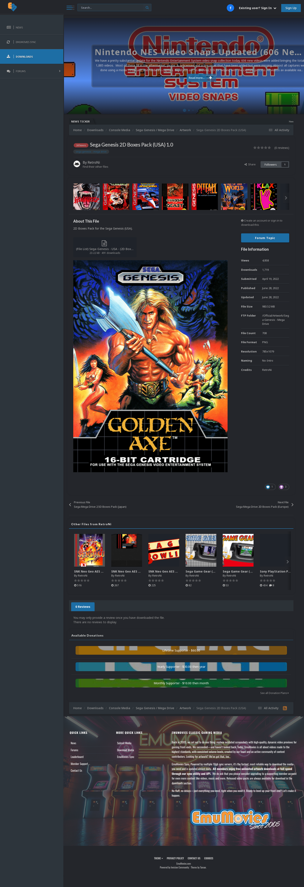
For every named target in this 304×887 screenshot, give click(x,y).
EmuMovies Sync (125, 757)
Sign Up (291, 8)
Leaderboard (77, 757)
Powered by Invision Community (174, 867)
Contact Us (76, 770)
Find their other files (95, 167)
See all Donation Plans (274, 693)
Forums (74, 750)
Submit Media (124, 743)
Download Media (125, 750)
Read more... (183, 78)
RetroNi (94, 162)
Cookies (208, 858)
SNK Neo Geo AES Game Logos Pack (175, 571)
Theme (158, 858)
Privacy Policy (175, 858)
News (73, 743)
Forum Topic (265, 238)
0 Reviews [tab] (82, 607)
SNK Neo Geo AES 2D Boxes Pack (98, 571)
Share (250, 164)
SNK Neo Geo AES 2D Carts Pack (135, 571)
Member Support (79, 764)
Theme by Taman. (198, 867)
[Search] (114, 7)
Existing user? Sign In (257, 8)
